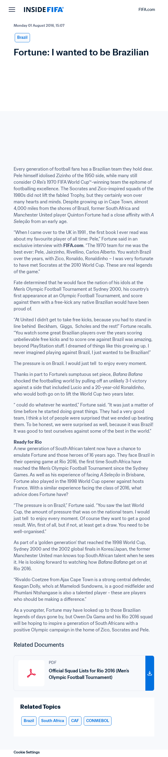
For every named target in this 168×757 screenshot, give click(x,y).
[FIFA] (44, 9)
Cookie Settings (27, 752)
